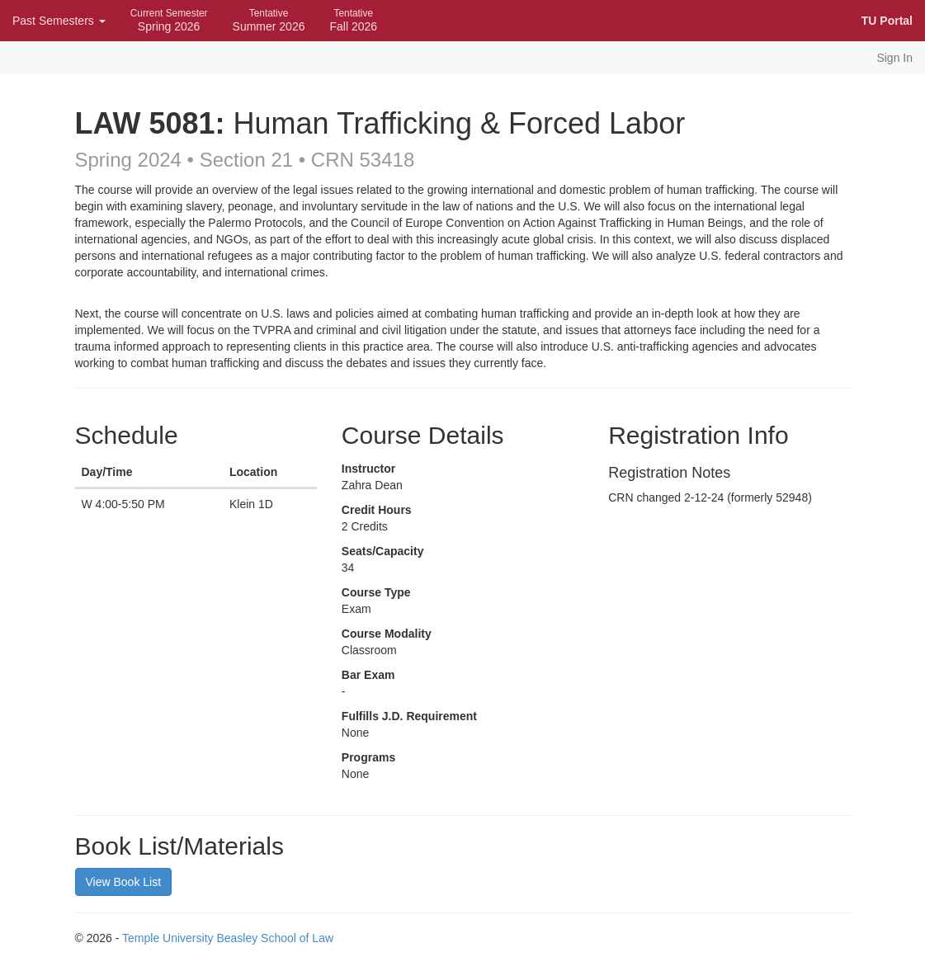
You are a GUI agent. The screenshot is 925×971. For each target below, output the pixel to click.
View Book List (124, 882)
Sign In (894, 57)
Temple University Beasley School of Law (227, 938)
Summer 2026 (269, 20)
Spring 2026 (169, 20)
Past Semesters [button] (59, 20)
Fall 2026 (353, 20)
